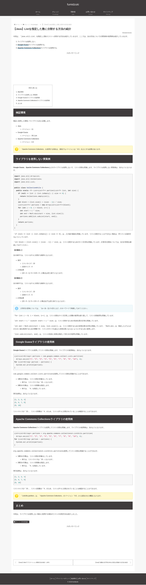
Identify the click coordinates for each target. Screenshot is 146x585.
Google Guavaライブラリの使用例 (29, 97)
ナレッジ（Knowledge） (21, 522)
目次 (30, 88)
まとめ (20, 103)
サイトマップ (93, 579)
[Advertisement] (73, 68)
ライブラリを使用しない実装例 (27, 95)
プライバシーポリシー (62, 579)
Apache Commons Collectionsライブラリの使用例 (34, 100)
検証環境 (20, 92)
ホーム (51, 579)
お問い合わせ (83, 579)
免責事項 (73, 579)
